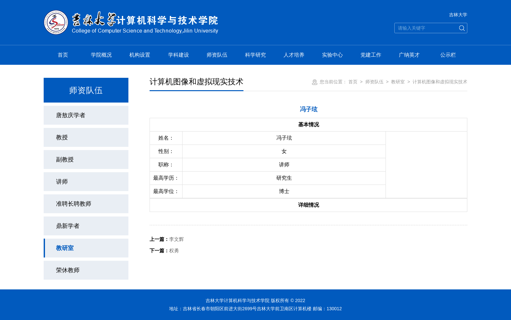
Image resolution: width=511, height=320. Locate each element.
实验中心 (332, 55)
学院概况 (101, 55)
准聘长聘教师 (73, 204)
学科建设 (178, 55)
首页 (63, 55)
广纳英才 (409, 55)
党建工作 (370, 55)
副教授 (65, 159)
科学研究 (255, 55)
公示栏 (448, 55)
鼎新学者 (68, 226)
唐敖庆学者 (70, 115)
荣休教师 (68, 270)
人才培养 (294, 55)
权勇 (164, 250)
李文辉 (167, 239)
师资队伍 (217, 55)
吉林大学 (458, 14)
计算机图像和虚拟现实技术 (440, 81)
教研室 (65, 248)
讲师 (62, 181)
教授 (62, 137)
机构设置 (139, 55)
